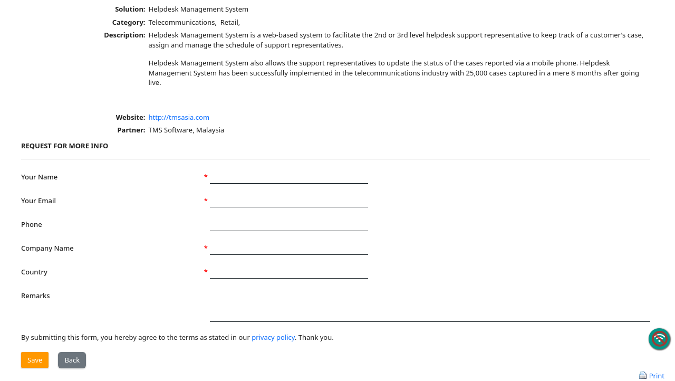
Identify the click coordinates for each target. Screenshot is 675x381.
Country (114, 272)
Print (656, 375)
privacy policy (273, 337)
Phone (31, 224)
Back (72, 360)
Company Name (114, 248)
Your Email (114, 201)
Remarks (35, 295)
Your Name (114, 177)
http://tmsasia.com (179, 117)
